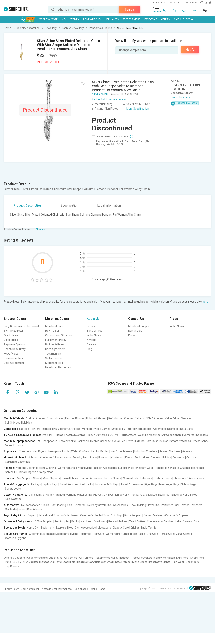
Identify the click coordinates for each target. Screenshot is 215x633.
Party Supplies (133, 515)
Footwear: (10, 478)
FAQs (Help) (11, 353)
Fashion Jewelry (119, 494)
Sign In (207, 10)
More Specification (137, 108)
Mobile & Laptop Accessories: (22, 441)
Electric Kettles (100, 451)
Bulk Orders (135, 330)
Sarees (9, 472)
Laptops (24, 428)
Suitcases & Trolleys (107, 484)
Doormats (179, 457)
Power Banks (67, 441)
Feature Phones (74, 418)
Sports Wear (126, 467)
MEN (64, 19)
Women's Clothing (26, 467)
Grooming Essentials (41, 533)
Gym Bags (151, 484)
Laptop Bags (50, 484)
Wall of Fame (98, 588)
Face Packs (138, 533)
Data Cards (187, 428)
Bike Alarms (34, 509)
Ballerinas (146, 478)
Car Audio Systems (100, 561)
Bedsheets (31, 457)
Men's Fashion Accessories (101, 467)
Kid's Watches (13, 498)
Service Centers (13, 358)
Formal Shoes (112, 478)
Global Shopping (184, 19)
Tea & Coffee (137, 521)
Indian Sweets (183, 521)
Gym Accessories (85, 527)
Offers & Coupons (15, 557)
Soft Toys (117, 515)
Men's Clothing (47, 467)
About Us (93, 319)
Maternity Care (162, 515)
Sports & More (131, 19)
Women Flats (130, 478)
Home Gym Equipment (40, 527)
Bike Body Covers (96, 505)
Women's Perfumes (118, 533)
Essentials (150, 19)
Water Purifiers (80, 451)
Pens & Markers (117, 521)
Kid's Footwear (69, 515)
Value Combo (184, 533)
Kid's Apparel (180, 515)
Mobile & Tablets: (14, 418)
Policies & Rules (54, 344)
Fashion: (9, 467)
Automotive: (11, 505)
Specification (69, 205)
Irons (8, 561)
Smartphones (55, 418)
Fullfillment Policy (55, 339)
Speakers (202, 434)
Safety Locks (13, 488)
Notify (190, 50)
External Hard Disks (146, 441)
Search (129, 9)
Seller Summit (54, 358)
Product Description (27, 205)
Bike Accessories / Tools (34, 505)
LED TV (17, 561)
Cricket (135, 527)
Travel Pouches (69, 484)
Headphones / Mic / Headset (112, 557)
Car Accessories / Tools (122, 505)
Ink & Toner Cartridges (66, 428)
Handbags (198, 467)
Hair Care (98, 533)
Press (131, 335)
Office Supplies (44, 521)
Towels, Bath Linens (85, 457)
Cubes (147, 515)
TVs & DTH (47, 434)
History (91, 326)
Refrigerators (128, 434)
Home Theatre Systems (70, 434)
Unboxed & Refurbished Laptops (131, 428)
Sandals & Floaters (91, 478)
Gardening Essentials (17, 461)
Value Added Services (178, 418)
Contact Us (173, 3)
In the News (94, 335)
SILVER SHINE (100, 94)
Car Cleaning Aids (61, 505)
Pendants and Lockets (144, 494)
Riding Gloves (146, 505)
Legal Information (109, 205)
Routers (47, 428)
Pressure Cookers (141, 557)
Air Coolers (70, 557)
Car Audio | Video (15, 509)
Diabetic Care (121, 527)
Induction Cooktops (146, 451)
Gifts (197, 521)
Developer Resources (58, 367)
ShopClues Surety (15, 349)
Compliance (81, 588)
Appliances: (11, 451)
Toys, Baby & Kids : (15, 515)
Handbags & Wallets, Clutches (173, 467)
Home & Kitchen (92, 19)
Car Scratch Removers (188, 505)
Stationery (100, 521)
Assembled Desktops (166, 428)
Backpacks (83, 441)
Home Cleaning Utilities (157, 457)
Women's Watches (76, 494)
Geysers (187, 451)
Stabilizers (69, 561)
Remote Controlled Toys (94, 515)
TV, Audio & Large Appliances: (22, 434)
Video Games (102, 428)
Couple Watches (37, 557)
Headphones (49, 441)
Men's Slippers (51, 478)
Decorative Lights (159, 561)
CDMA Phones (154, 418)
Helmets (79, 505)
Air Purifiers (86, 557)
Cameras (188, 434)
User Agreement (14, 362)
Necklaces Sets (98, 494)
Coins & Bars (36, 494)
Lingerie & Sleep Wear (39, 472)
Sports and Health (15, 527)
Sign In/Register (13, 330)
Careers (91, 344)
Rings (174, 494)
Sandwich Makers (165, 557)
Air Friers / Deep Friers (190, 557)
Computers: (11, 428)
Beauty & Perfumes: (16, 533)
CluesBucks (11, 339)
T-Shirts (20, 472)
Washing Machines (149, 434)
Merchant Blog (54, 362)
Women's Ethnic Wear (71, 467)
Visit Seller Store (179, 97)
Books (75, 521)
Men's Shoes (139, 561)
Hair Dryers (39, 451)
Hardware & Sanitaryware (55, 457)
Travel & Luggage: (15, 484)
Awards (91, 339)
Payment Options (14, 344)
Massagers (104, 527)
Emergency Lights (58, 451)
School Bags (188, 484)
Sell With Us (159, 3)
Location (157, 11)
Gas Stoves (55, 557)
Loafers (158, 478)
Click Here (41, 229)
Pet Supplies (62, 521)
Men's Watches (55, 494)
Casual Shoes (70, 478)
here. (206, 301)
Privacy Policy (11, 588)
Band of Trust (95, 330)
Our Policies (11, 335)
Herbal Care (167, 533)
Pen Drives (127, 441)
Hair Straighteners (122, 451)
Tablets (139, 418)
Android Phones (35, 418)
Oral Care (152, 533)
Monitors (87, 428)
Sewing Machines (170, 451)
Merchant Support (139, 326)
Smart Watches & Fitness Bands (189, 441)
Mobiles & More (48, 19)
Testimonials (53, 353)
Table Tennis (148, 527)
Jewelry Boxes (188, 494)
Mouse (164, 441)
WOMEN (74, 19)
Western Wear (144, 467)
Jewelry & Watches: (16, 494)
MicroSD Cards (14, 445)
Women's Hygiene (15, 538)
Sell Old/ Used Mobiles (18, 422)
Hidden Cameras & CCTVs (102, 434)
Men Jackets (31, 561)
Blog (89, 349)
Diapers (32, 515)
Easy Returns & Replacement (21, 326)
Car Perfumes (164, 505)
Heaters (82, 561)
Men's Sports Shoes (29, 478)
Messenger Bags (169, 484)
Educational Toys (49, 515)
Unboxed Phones (96, 418)
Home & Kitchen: (14, 457)
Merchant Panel (54, 326)
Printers (35, 428)
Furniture (103, 457)
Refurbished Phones (120, 418)
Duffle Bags (34, 484)
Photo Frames (122, 561)
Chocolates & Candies (160, 521)
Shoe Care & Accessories (189, 478)
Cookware (117, 457)
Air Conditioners (172, 434)
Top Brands (12, 566)
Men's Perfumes (81, 533)
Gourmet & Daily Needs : (19, 521)
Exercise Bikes (64, 527)
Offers (165, 19)
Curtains (191, 457)
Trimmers (25, 451)
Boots (168, 478)
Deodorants (62, 533)
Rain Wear (178, 561)
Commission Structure (59, 335)
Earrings (164, 494)
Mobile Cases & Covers (105, 441)
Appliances (112, 19)
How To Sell (52, 330)
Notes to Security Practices (57, 588)
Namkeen (86, 521)
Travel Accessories (132, 484)
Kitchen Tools (133, 457)
